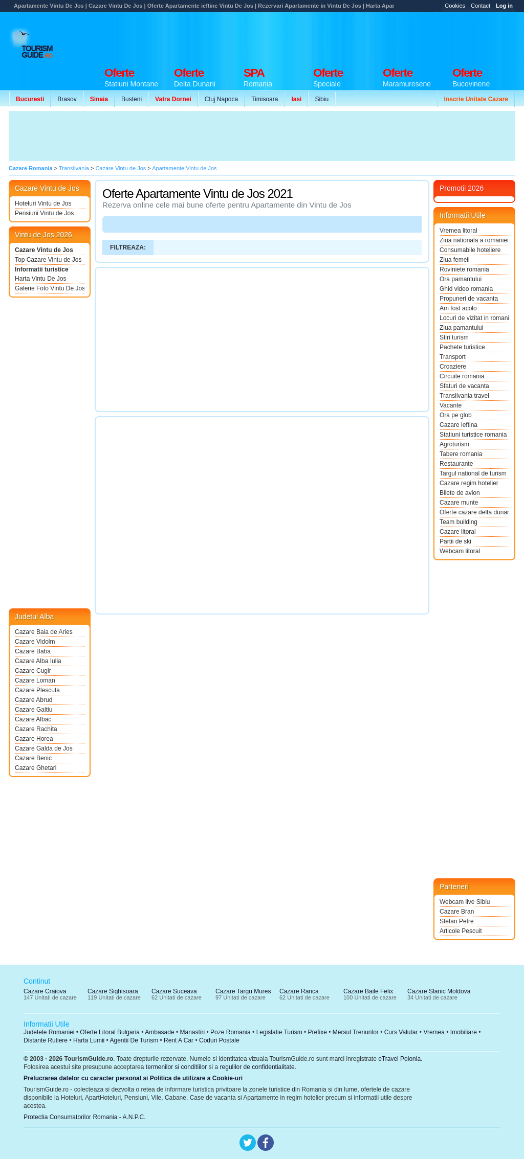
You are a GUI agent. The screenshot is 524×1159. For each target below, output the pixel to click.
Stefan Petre (457, 921)
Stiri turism (454, 337)
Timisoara (264, 99)
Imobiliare (463, 1032)
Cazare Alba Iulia (38, 661)
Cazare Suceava (174, 991)
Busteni (131, 99)
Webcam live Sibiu (465, 901)
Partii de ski (455, 541)
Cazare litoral (458, 531)
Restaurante (456, 463)
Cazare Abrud (33, 699)
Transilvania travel (464, 395)
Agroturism (454, 444)
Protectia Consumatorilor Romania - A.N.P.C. (85, 1117)
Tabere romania (461, 454)
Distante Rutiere (46, 1040)
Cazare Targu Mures (243, 991)
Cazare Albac (33, 719)
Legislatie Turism (279, 1032)
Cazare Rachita (36, 729)
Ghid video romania (466, 288)
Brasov (66, 99)
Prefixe (317, 1032)
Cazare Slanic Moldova (438, 991)
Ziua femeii (455, 259)
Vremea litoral (458, 230)
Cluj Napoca (221, 99)
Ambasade (159, 1032)
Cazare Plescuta (37, 690)
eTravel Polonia (399, 1058)
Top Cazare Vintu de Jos (48, 259)
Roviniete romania (464, 269)
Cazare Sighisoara (113, 991)
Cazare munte (459, 502)
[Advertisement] (329, 37)
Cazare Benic (33, 758)
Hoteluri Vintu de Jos (43, 203)
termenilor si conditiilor (176, 1067)
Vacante (451, 405)
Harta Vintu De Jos (41, 278)
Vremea (434, 1032)
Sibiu (322, 99)
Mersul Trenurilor (356, 1032)
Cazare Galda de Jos (44, 748)
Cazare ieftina (458, 424)
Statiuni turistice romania (473, 434)
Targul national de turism (473, 473)
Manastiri (192, 1032)
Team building (458, 522)
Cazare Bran (457, 911)
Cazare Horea (34, 738)
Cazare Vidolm (35, 641)
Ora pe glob (456, 415)
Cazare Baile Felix (368, 991)
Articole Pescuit (461, 931)
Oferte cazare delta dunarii (474, 512)
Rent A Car (178, 1040)
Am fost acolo (458, 308)
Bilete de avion (460, 492)
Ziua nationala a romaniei (474, 240)
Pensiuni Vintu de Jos (44, 213)
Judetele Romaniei (49, 1032)
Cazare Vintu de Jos (44, 250)
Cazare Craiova (45, 991)
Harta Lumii (88, 1040)
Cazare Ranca (299, 991)
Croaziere (453, 366)
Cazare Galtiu (33, 709)
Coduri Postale (219, 1040)
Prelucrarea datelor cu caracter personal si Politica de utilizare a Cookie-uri (133, 1078)
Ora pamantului (461, 279)
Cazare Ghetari (35, 767)
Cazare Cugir (33, 670)
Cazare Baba (33, 651)
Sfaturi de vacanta (464, 386)
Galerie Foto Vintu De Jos (49, 288)
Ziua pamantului (461, 327)
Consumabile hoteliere (470, 250)
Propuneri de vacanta (469, 298)
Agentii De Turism (134, 1040)
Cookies (455, 6)
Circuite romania (462, 376)
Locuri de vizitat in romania (474, 318)
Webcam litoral (460, 551)
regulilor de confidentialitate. (258, 1067)
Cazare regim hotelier (469, 483)
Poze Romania (230, 1032)
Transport (453, 356)
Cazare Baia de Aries (44, 631)
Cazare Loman (35, 680)
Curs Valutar (401, 1032)
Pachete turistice (462, 347)
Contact (480, 6)
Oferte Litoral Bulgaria (110, 1032)
